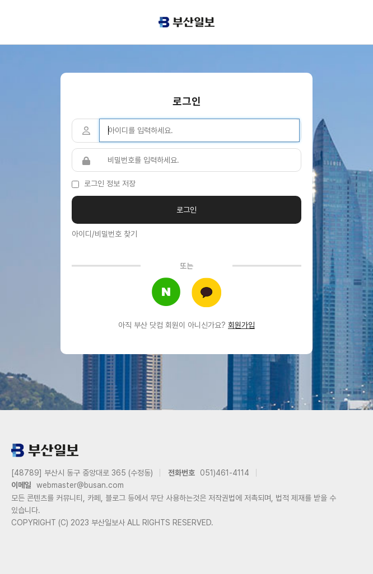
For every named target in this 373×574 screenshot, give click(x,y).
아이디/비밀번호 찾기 (104, 233)
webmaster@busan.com (80, 485)
